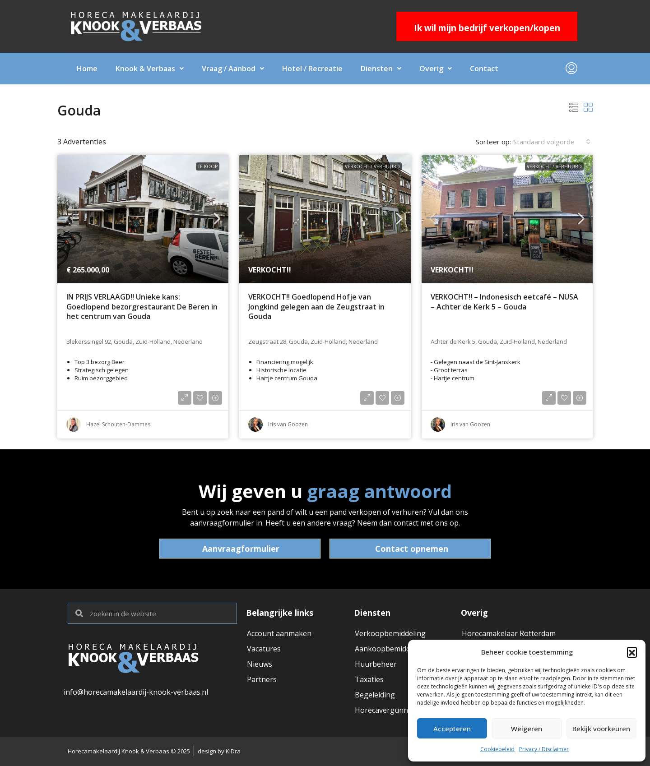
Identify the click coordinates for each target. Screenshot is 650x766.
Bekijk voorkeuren (601, 728)
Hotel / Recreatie (312, 69)
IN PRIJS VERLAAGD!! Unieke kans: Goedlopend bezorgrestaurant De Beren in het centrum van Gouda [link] (142, 306)
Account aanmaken (279, 633)
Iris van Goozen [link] (288, 424)
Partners (262, 679)
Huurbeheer (376, 664)
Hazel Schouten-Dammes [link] (118, 424)
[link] (143, 219)
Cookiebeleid (497, 749)
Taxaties (369, 679)
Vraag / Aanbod (233, 69)
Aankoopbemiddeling (391, 649)
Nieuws (259, 664)
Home (87, 69)
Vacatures (264, 649)
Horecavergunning (387, 710)
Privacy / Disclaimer (544, 749)
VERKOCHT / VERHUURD (372, 166)
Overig (435, 69)
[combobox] (552, 141)
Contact (484, 69)
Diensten (381, 69)
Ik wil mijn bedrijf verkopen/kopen (487, 28)
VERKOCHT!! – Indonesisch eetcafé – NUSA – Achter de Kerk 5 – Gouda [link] (504, 302)
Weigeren (526, 728)
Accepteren (452, 728)
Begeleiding (375, 695)
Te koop (208, 166)
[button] (631, 651)
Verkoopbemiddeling (390, 633)
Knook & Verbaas (150, 69)
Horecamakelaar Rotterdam (509, 633)
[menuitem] (571, 68)
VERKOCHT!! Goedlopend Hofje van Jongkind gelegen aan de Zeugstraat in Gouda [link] (316, 306)
